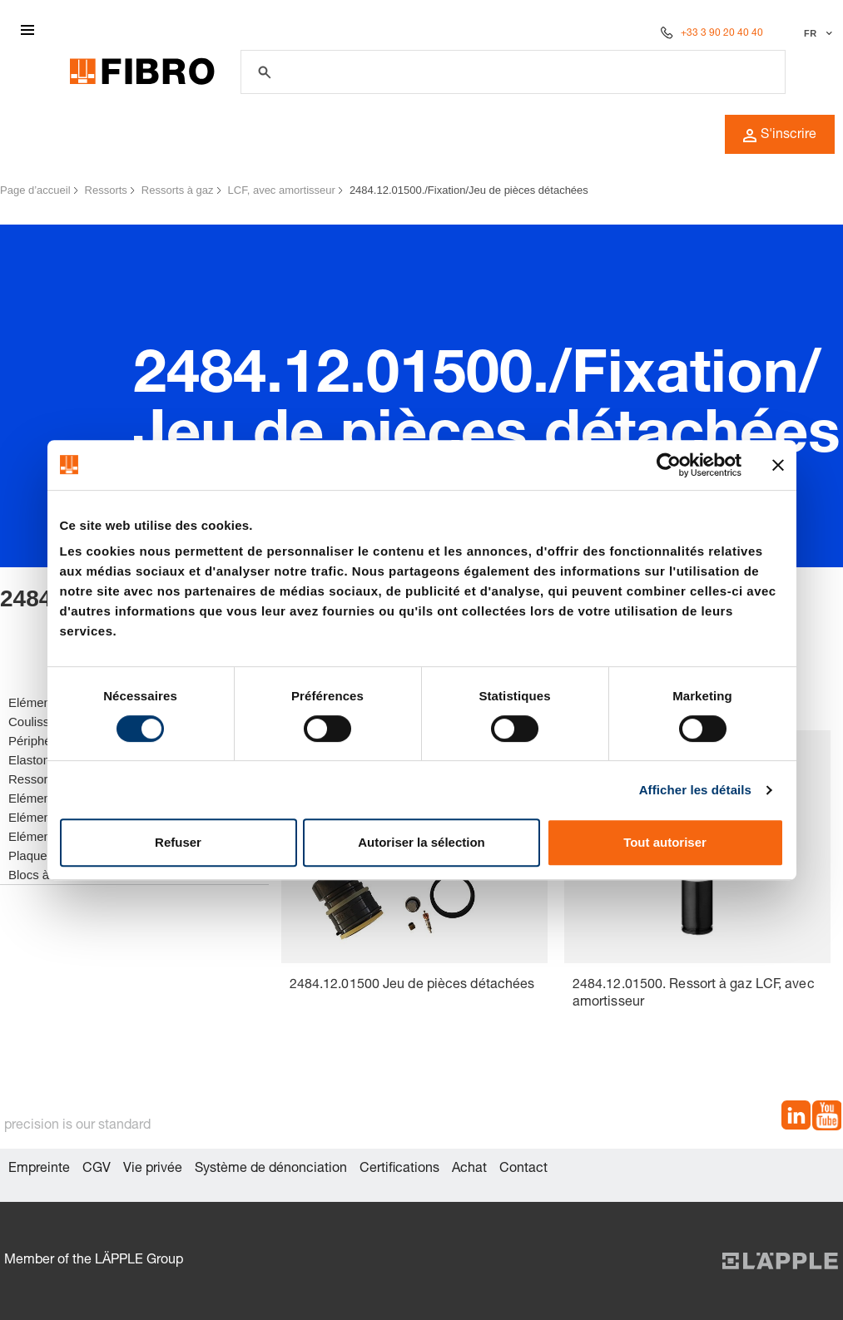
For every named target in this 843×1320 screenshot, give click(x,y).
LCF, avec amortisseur (281, 190)
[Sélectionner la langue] (816, 33)
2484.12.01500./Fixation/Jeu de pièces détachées (469, 190)
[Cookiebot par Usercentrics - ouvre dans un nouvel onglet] (668, 464)
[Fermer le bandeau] (778, 465)
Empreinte (39, 1169)
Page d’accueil (35, 190)
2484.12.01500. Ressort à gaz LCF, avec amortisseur (694, 994)
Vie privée (152, 1169)
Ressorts (106, 190)
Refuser (178, 842)
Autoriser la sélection (421, 842)
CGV (96, 1169)
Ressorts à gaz (177, 190)
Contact (523, 1169)
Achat (469, 1169)
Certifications (399, 1169)
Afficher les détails (695, 790)
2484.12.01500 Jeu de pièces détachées (412, 985)
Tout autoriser (665, 842)
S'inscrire (779, 135)
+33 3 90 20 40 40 (722, 33)
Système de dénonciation (271, 1169)
